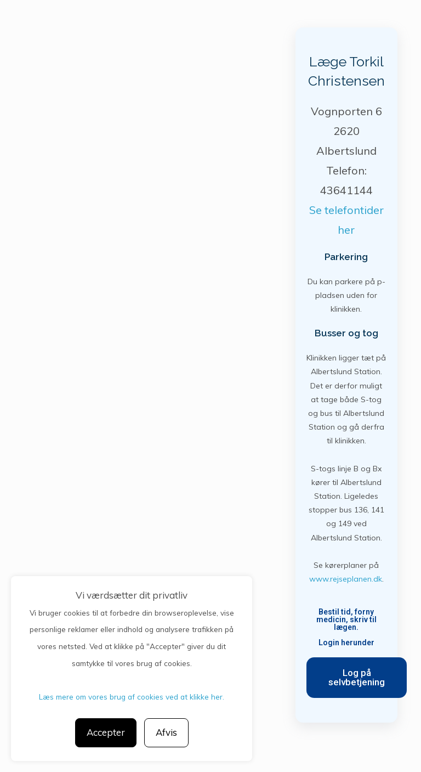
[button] (356, 677)
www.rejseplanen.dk (345, 579)
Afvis (166, 732)
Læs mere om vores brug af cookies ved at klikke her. (131, 696)
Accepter (106, 732)
